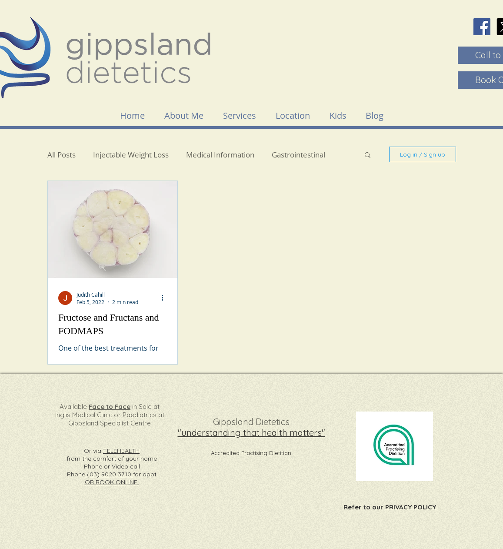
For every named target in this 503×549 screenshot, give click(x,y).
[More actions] (165, 298)
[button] (367, 155)
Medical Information (220, 154)
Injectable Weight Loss (131, 154)
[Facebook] (481, 26)
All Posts (61, 154)
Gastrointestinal (298, 154)
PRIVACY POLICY (410, 507)
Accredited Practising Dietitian (251, 452)
